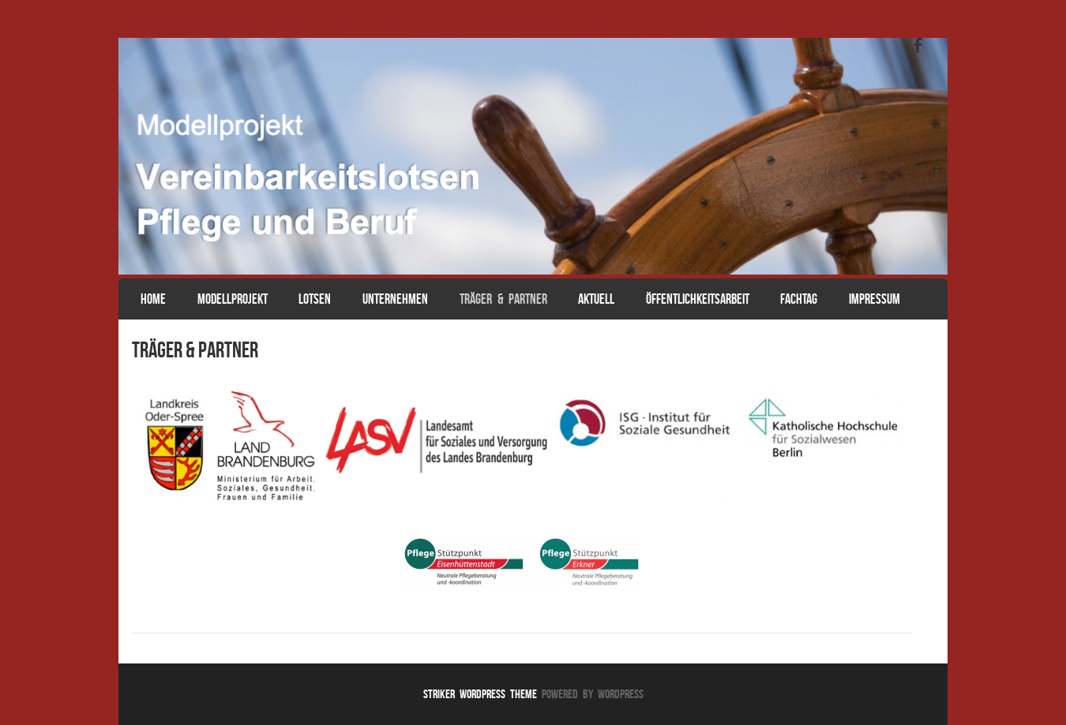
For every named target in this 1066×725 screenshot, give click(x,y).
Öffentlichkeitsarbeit (697, 299)
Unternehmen (395, 299)
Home (153, 299)
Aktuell (596, 299)
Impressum (874, 299)
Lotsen (314, 299)
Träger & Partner (503, 299)
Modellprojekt (232, 299)
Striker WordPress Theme (480, 694)
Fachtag (798, 299)
